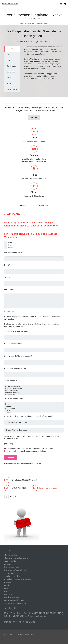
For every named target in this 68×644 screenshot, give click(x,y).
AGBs (55, 639)
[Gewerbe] (34, 148)
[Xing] (15, 497)
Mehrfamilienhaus (34, 393)
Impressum (8, 582)
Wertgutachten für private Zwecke (15, 603)
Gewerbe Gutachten (11, 573)
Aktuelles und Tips (10, 555)
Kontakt (7, 585)
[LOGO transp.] (10, 4)
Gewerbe (34, 155)
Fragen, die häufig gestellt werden (16, 570)
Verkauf (34, 406)
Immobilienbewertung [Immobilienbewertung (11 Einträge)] (49, 613)
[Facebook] (6, 497)
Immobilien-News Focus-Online (19, 622)
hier (43, 234)
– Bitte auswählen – (34, 386)
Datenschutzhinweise (11, 567)
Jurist (34, 175)
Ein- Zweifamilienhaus (34, 389)
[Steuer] (34, 186)
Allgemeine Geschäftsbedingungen (16, 558)
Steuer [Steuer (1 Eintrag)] (44, 616)
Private (34, 137)
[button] (60, 4)
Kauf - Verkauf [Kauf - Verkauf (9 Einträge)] (13, 615)
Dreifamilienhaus (34, 391)
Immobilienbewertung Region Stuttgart (17, 579)
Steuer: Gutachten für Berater (14, 600)
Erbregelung (34, 408)
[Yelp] (20, 497)
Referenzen (8, 594)
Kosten (6, 588)
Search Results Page (11, 597)
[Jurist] (34, 168)
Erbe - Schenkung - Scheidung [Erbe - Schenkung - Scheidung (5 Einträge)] (19, 613)
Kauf (34, 404)
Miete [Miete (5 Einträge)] (25, 616)
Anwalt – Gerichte (10, 561)
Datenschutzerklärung (12, 451)
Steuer (34, 192)
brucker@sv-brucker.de (48, 488)
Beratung (7, 564)
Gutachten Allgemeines (12, 576)
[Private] (34, 131)
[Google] (11, 497)
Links (6, 591)
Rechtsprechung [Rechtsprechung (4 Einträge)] (35, 616)
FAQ (22, 639)
